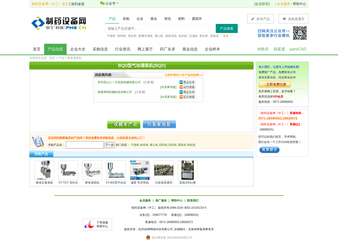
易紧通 (279, 49)
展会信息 (190, 49)
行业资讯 (122, 49)
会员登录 (262, 4)
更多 (227, 36)
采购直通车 (294, 18)
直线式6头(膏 (187, 182)
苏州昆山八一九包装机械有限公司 (119, 82)
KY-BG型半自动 (116, 182)
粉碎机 (144, 145)
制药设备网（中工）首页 (50, 4)
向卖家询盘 (168, 87)
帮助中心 (299, 4)
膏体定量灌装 (44, 182)
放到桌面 (77, 4)
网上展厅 (145, 49)
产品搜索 (226, 28)
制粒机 (191, 145)
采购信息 (100, 49)
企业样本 (212, 49)
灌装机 (182, 145)
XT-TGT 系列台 (68, 182)
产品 (61, 58)
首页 (37, 49)
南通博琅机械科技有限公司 (115, 92)
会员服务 (283, 4)
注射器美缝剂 (163, 182)
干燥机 (135, 145)
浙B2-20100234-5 (195, 207)
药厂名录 (167, 49)
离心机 (154, 145)
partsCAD (298, 49)
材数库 (263, 49)
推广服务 (161, 200)
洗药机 (172, 145)
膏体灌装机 (74, 58)
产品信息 (55, 49)
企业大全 (77, 49)
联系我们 (193, 200)
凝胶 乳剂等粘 (140, 182)
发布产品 (260, 18)
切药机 (163, 145)
